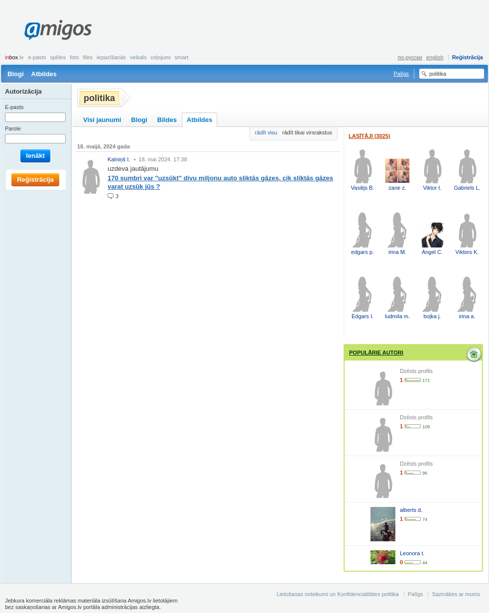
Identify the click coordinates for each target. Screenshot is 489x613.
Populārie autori (376, 353)
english (435, 57)
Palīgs (401, 74)
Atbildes (44, 74)
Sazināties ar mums (456, 594)
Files (88, 57)
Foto (74, 57)
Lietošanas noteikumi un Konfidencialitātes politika (337, 594)
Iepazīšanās (111, 57)
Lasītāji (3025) (369, 136)
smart (182, 57)
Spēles (58, 57)
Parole (13, 128)
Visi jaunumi (102, 119)
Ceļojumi (160, 57)
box (14, 57)
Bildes (167, 119)
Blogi (15, 74)
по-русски (410, 57)
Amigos (58, 30)
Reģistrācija (467, 57)
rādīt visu (266, 132)
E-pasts (37, 57)
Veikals (138, 57)
